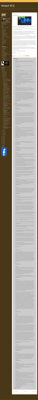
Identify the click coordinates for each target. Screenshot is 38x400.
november (4, 73)
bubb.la (3, 28)
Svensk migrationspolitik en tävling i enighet (6, 87)
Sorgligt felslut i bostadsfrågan (6, 80)
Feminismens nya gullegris (6, 88)
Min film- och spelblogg (5, 27)
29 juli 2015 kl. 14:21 (17, 246)
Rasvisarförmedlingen (5, 92)
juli (3, 77)
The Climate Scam (4, 52)
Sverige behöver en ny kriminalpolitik (5, 106)
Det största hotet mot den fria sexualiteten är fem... (6, 127)
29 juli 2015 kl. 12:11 (17, 176)
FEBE (3, 44)
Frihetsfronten (4, 30)
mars (3, 132)
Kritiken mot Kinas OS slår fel (6, 79)
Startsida (25, 391)
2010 (3, 140)
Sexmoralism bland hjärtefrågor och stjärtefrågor (5, 111)
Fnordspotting (4, 49)
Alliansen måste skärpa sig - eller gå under (6, 89)
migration (21, 56)
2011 (3, 139)
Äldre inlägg (34, 391)
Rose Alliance (4, 31)
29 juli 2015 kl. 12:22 (17, 184)
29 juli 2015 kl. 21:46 (17, 360)
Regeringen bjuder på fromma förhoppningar (6, 104)
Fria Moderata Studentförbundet (6, 54)
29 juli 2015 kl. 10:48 (17, 150)
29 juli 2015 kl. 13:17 (17, 193)
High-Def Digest (4, 42)
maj (3, 130)
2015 (3, 71)
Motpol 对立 (8, 5)
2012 (3, 138)
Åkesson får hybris (5, 126)
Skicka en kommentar (17, 387)
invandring (19, 56)
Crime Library (4, 41)
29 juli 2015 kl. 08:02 (17, 66)
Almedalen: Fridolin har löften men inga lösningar (6, 123)
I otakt (3, 50)
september (4, 75)
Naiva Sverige (24, 56)
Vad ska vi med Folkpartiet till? (6, 118)
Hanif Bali (3, 51)
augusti (4, 76)
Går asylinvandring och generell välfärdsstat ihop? (6, 121)
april (3, 131)
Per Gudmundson (15, 53)
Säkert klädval (4, 125)
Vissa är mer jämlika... (5, 78)
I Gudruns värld (5, 117)
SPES (3, 43)
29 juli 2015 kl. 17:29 (17, 277)
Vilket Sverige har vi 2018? (6, 107)
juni (3, 129)
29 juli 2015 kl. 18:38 (17, 342)
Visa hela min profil (3, 24)
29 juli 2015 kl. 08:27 (17, 100)
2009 (3, 141)
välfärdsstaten (28, 56)
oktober (4, 74)
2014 (3, 136)
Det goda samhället (4, 53)
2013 (3, 137)
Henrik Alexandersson (5, 47)
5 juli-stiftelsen (4, 48)
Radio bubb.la (4, 29)
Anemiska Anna (5, 122)
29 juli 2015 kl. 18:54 (17, 350)
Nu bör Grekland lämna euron (6, 119)
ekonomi (16, 56)
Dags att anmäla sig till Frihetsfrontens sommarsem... (5, 85)
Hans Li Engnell (8, 18)
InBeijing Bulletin (4, 55)
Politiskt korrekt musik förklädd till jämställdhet (6, 97)
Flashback (3, 32)
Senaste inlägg (15, 391)
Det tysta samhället (5, 102)
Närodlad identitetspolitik (6, 96)
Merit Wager (18, 53)
